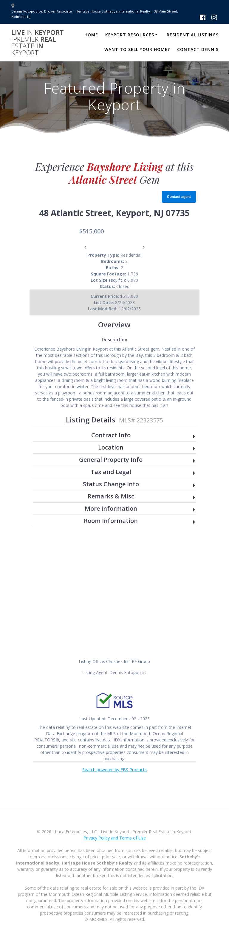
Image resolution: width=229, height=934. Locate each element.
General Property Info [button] (111, 460)
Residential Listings (193, 35)
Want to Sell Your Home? (137, 49)
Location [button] (110, 447)
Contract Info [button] (111, 435)
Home (91, 35)
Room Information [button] (111, 521)
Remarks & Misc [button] (111, 496)
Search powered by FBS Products (114, 769)
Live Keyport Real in (37, 42)
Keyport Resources (129, 35)
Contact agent (179, 197)
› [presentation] (144, 247)
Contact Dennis (198, 49)
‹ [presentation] (85, 247)
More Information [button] (111, 508)
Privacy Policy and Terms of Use (114, 838)
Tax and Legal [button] (111, 472)
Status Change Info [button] (111, 484)
